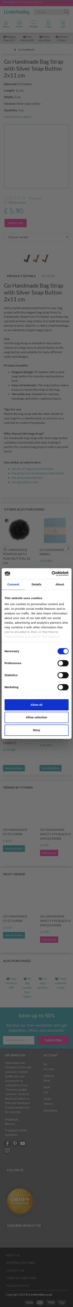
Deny (36, 730)
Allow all (36, 704)
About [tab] (59, 584)
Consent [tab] (13, 584)
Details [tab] (36, 584)
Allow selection (36, 717)
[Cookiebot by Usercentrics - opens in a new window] (52, 573)
